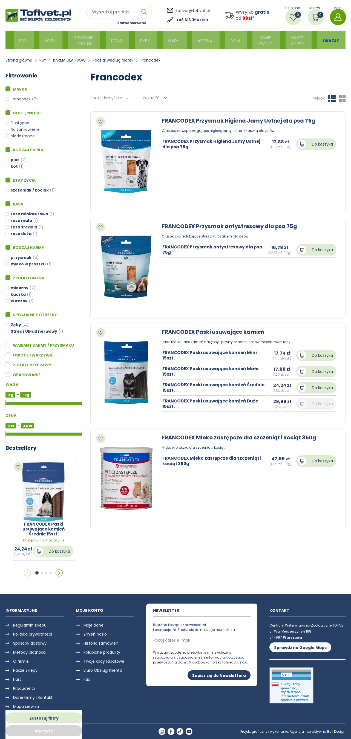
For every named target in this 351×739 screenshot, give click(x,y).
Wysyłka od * (252, 15)
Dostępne (20, 123)
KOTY (48, 40)
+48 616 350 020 (192, 20)
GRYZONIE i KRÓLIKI (82, 40)
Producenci (24, 688)
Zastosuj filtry (44, 718)
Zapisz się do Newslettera (219, 675)
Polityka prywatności (32, 634)
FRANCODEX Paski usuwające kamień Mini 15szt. (211, 355)
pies (15, 160)
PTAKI (115, 40)
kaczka (18, 294)
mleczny (19, 288)
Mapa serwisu (26, 706)
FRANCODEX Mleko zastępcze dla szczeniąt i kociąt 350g (241, 437)
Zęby (16, 325)
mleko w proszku (28, 264)
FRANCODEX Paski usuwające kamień (214, 332)
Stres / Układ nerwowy (34, 331)
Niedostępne (23, 136)
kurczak (19, 301)
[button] (37, 573)
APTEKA (199, 40)
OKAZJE (323, 40)
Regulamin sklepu (30, 625)
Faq (87, 679)
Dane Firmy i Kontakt (33, 697)
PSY (23, 40)
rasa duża (21, 233)
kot (14, 166)
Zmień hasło (95, 634)
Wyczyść (44, 731)
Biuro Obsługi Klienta (103, 670)
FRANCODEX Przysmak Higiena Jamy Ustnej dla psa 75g (240, 120)
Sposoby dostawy (30, 643)
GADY (169, 40)
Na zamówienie (25, 129)
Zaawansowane (131, 23)
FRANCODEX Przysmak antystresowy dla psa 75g (231, 226)
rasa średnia (24, 227)
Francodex (21, 99)
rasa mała (21, 220)
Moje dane (93, 625)
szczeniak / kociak (30, 190)
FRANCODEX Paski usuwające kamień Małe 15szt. (211, 371)
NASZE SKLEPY (290, 40)
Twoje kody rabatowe (104, 661)
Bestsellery (21, 448)
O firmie (21, 661)
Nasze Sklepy (25, 670)
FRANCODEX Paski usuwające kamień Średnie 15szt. (214, 387)
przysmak (21, 257)
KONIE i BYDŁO (257, 40)
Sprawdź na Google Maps (300, 647)
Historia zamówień (101, 643)
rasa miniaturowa (29, 214)
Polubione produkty (102, 652)
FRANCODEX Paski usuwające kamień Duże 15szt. (211, 404)
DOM (227, 40)
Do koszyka (59, 551)
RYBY (143, 40)
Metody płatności (29, 652)
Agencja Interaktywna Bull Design (318, 731)
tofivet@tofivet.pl (193, 10)
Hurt (17, 679)
